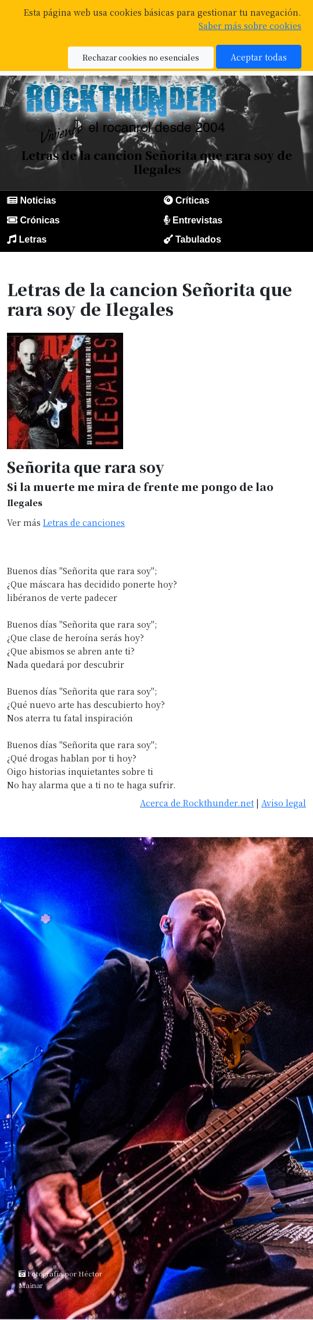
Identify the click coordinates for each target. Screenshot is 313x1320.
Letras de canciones (84, 522)
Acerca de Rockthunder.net (197, 802)
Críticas (192, 200)
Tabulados (198, 239)
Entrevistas (197, 220)
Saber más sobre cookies (250, 25)
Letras (32, 239)
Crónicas (39, 220)
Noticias (38, 200)
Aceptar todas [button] (259, 57)
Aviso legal (283, 802)
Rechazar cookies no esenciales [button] (140, 57)
